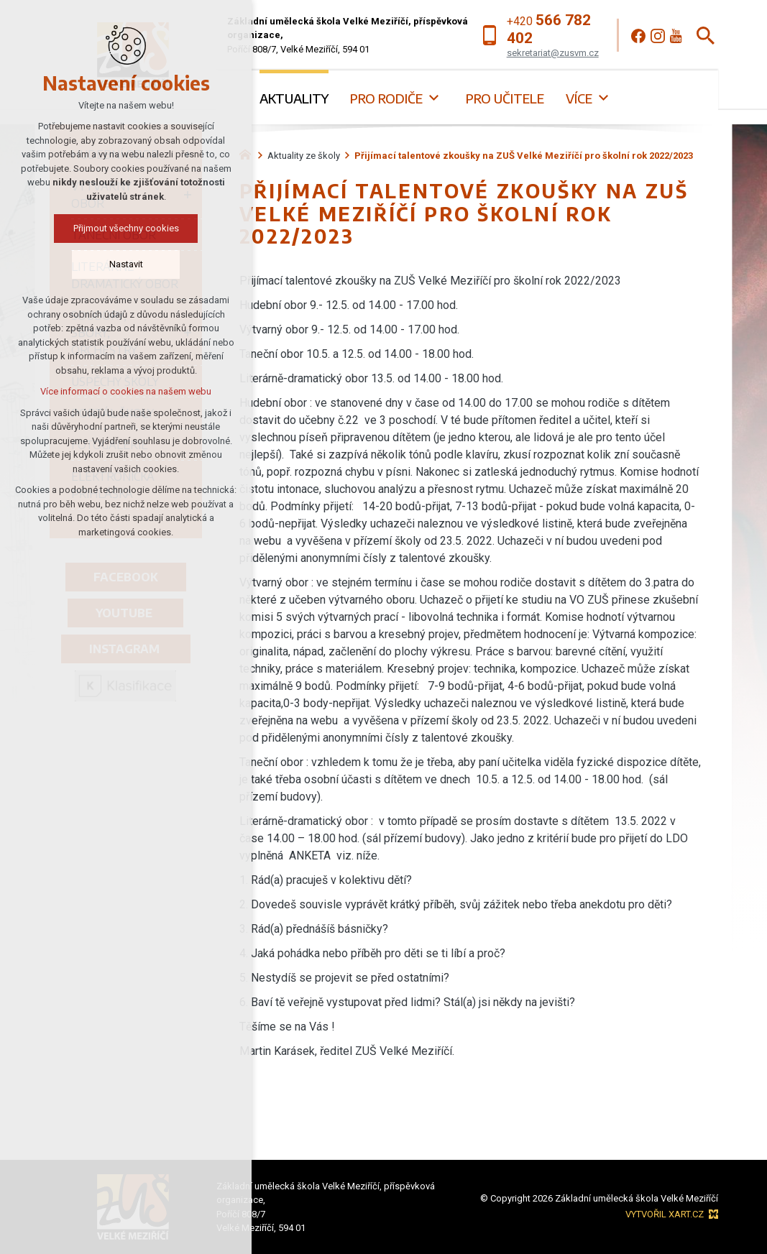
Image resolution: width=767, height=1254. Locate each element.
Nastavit (126, 264)
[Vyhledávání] (706, 35)
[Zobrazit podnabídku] (433, 98)
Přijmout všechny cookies (126, 228)
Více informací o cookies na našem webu (125, 391)
